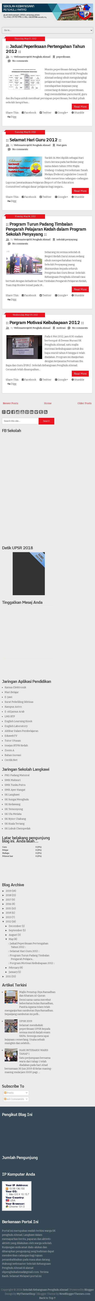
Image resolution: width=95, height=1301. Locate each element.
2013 (8, 917)
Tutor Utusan (13, 740)
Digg (12, 116)
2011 (8, 976)
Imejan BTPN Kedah (16, 745)
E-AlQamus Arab (14, 711)
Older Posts (85, 403)
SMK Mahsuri (13, 780)
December (15, 926)
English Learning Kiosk (18, 721)
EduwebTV (11, 735)
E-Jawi (8, 697)
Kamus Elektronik (15, 687)
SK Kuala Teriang (14, 823)
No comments (20, 61)
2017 (8, 899)
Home (48, 403)
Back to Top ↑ (47, 1298)
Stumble (78, 112)
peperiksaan (63, 56)
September (15, 930)
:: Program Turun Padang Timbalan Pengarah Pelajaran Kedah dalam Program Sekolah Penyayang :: (46, 228)
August (13, 934)
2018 (8, 895)
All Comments (14, 1099)
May (11, 939)
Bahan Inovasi (13, 755)
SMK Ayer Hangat (15, 789)
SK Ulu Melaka (13, 814)
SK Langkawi (12, 794)
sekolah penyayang (66, 239)
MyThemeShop (26, 1293)
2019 (8, 890)
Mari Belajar (12, 692)
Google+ (61, 112)
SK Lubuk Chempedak (17, 828)
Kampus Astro (13, 706)
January (13, 972)
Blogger (89, 1289)
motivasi (61, 328)
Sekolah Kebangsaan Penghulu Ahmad (45, 1289)
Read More (80, 107)
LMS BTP (10, 716)
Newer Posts (10, 403)
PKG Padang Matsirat (17, 775)
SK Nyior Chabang (15, 818)
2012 (8, 921)
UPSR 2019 (25, 1021)
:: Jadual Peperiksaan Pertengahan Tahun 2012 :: (45, 49)
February (14, 967)
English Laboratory (16, 726)
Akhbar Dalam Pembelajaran (21, 731)
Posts (9, 1092)
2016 (8, 904)
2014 (8, 912)
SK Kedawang (12, 804)
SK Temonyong (14, 809)
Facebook (29, 112)
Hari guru (61, 145)
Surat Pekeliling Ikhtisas (19, 701)
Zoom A (9, 750)
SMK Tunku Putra (15, 785)
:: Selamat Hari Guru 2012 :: (33, 139)
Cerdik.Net (11, 760)
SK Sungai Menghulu (17, 799)
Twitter (45, 112)
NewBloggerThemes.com (74, 1293)
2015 (8, 908)
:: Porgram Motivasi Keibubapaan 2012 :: (45, 322)
